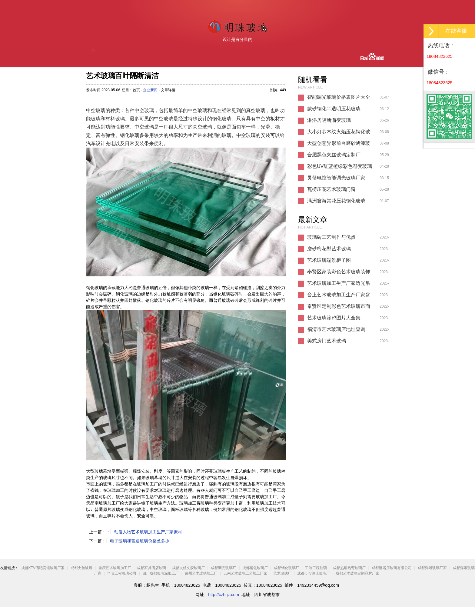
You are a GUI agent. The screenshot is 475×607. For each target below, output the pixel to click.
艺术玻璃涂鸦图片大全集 (333, 317)
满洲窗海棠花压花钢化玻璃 (336, 200)
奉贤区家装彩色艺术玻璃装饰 (338, 271)
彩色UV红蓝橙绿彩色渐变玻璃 (339, 166)
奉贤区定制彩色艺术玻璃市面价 (338, 308)
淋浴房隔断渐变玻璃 (329, 120)
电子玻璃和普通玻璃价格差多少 (139, 541)
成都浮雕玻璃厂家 (432, 568)
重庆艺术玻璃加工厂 (114, 568)
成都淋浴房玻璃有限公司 (392, 568)
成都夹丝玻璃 (81, 568)
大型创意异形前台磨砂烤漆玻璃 (338, 145)
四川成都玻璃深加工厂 (160, 573)
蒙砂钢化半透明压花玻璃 (333, 108)
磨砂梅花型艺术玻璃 (329, 248)
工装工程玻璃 (316, 568)
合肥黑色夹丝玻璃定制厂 (333, 154)
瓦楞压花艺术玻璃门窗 (331, 189)
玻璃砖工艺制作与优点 (331, 237)
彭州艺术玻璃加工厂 (201, 573)
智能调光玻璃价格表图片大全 (338, 97)
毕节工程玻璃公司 (121, 573)
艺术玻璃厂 (282, 573)
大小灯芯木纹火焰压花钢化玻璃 (338, 133)
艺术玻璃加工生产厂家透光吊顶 (338, 285)
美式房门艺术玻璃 (326, 340)
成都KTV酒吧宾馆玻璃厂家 (43, 568)
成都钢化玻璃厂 (255, 568)
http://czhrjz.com (223, 594)
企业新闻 (150, 90)
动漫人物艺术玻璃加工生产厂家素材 (148, 531)
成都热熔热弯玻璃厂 (349, 568)
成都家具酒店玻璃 (151, 568)
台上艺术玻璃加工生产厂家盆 (338, 294)
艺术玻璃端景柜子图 (329, 260)
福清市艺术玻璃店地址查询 (336, 329)
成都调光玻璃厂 (223, 568)
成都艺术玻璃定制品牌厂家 (357, 573)
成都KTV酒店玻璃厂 (313, 573)
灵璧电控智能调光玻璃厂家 (336, 177)
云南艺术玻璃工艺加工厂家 (245, 573)
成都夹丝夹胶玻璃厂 (188, 568)
